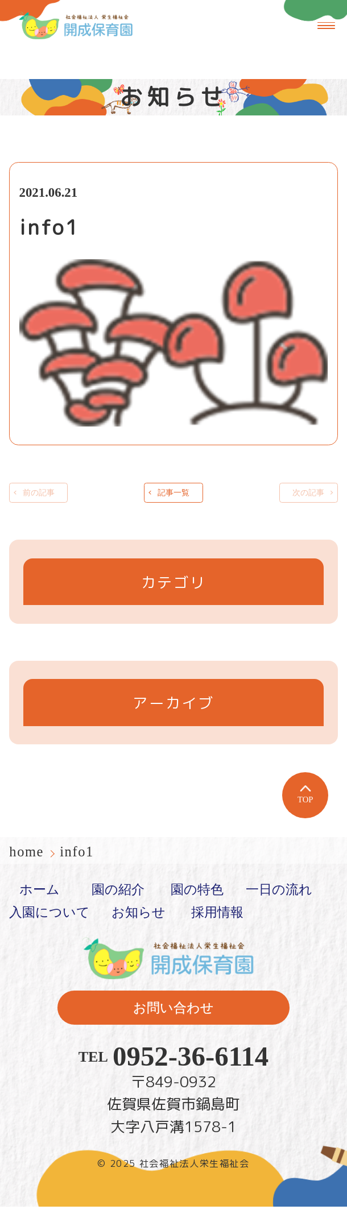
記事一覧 (173, 500)
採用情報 (217, 928)
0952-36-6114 (190, 1073)
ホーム (39, 905)
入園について (49, 928)
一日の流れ (279, 905)
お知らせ (138, 928)
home (28, 867)
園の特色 (197, 905)
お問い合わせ (173, 1023)
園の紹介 (118, 905)
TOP (305, 810)
